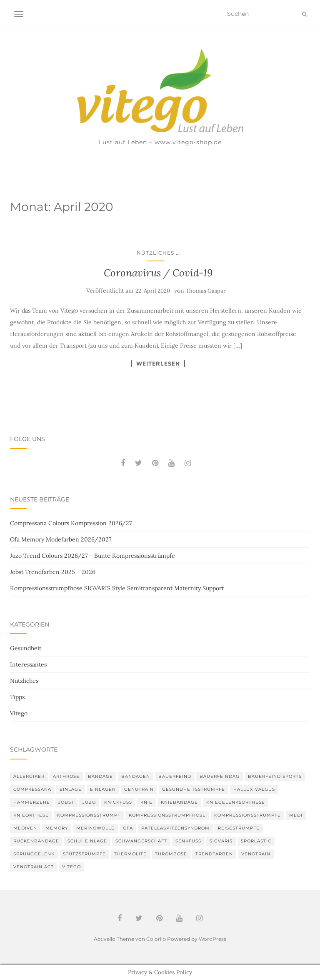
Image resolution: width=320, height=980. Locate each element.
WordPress (212, 939)
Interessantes (28, 664)
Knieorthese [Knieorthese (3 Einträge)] (31, 815)
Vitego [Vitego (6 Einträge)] (71, 867)
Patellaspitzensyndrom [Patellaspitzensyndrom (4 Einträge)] (175, 828)
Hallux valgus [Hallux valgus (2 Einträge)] (254, 789)
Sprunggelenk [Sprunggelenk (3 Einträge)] (34, 854)
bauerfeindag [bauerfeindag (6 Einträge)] (220, 776)
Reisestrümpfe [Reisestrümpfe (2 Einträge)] (239, 828)
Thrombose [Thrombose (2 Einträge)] (171, 854)
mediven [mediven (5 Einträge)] (25, 828)
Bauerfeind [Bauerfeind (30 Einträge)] (174, 776)
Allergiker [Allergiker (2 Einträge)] (29, 776)
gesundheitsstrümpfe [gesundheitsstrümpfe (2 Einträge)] (193, 789)
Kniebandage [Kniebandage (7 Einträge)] (179, 802)
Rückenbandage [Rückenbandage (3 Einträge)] (36, 841)
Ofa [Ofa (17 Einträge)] (128, 828)
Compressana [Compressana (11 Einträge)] (32, 789)
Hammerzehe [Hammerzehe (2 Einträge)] (31, 802)
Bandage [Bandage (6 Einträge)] (100, 776)
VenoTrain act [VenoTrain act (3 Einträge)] (33, 867)
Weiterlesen (158, 363)
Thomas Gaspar (206, 290)
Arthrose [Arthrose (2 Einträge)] (66, 776)
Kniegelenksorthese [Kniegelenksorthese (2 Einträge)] (235, 802)
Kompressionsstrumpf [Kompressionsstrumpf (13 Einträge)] (88, 815)
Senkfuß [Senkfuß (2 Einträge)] (188, 841)
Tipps (17, 697)
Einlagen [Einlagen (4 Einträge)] (103, 789)
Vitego (19, 713)
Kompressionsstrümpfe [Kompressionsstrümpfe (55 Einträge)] (247, 815)
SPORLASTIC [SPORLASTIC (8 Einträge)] (256, 841)
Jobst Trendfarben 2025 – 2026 (52, 572)
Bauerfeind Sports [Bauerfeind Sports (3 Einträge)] (275, 776)
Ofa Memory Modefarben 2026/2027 (60, 539)
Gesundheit (25, 648)
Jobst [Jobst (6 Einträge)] (66, 802)
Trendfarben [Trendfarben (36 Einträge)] (214, 854)
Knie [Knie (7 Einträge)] (146, 802)
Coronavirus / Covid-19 (158, 272)
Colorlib (156, 939)
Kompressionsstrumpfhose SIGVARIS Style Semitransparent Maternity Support (117, 588)
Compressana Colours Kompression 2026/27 (71, 523)
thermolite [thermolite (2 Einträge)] (130, 854)
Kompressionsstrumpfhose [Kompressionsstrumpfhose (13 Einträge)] (167, 815)
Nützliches (155, 253)
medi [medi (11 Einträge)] (295, 815)
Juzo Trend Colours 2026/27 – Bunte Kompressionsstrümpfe (92, 555)
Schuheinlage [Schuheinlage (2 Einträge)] (87, 841)
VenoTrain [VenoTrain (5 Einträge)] (255, 854)
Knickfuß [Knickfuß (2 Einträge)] (118, 802)
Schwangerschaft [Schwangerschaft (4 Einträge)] (141, 841)
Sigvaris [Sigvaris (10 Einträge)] (221, 841)
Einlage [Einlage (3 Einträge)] (71, 789)
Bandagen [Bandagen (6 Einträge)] (135, 776)
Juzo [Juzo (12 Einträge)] (89, 802)
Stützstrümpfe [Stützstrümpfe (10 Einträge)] (84, 854)
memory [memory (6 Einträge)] (56, 828)
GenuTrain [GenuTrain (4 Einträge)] (139, 789)
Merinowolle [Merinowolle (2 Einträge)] (95, 828)
